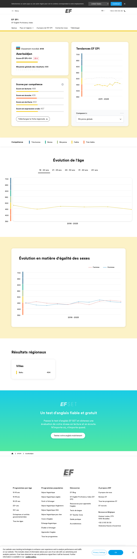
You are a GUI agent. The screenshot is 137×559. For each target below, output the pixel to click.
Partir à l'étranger (47, 501)
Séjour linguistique (48, 492)
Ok (116, 552)
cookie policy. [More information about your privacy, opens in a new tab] (30, 557)
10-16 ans (16, 492)
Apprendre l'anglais (48, 532)
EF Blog (73, 492)
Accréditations (75, 524)
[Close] (133, 552)
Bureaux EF (102, 497)
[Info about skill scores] (62, 84)
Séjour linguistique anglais (50, 497)
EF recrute (102, 506)
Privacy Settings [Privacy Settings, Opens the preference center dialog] (99, 552)
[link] (22, 21)
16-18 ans (16, 497)
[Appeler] (117, 11)
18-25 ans (16, 501)
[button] (15, 11)
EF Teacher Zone (76, 515)
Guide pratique (75, 519)
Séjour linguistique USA (50, 510)
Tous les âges (18, 521)
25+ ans (16, 506)
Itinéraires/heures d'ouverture (109, 526)
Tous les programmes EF (107, 501)
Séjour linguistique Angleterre (52, 506)
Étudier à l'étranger (48, 528)
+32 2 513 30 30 (104, 523)
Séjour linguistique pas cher (51, 514)
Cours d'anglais (47, 519)
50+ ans (16, 510)
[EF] (68, 11)
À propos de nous (105, 492)
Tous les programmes (49, 536)
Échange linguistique (48, 523)
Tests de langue (76, 510)
